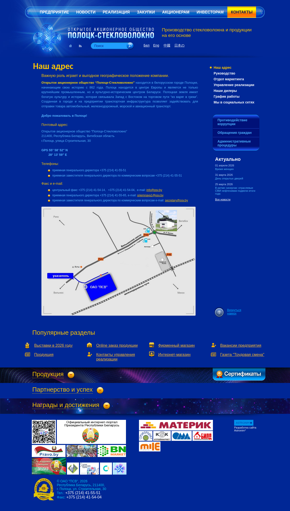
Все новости (223, 199)
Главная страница (70, 46)
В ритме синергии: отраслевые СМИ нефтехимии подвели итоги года (235, 190)
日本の (179, 45)
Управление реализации (234, 85)
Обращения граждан (235, 133)
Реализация (116, 12)
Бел (147, 45)
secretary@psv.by (176, 200)
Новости (85, 12)
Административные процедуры (234, 143)
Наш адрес (222, 67)
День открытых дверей (229, 178)
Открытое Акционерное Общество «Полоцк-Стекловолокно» (111, 33)
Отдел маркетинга (229, 79)
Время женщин (224, 169)
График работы (227, 96)
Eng (156, 45)
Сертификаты (239, 374)
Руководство (224, 73)
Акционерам (175, 12)
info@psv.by (154, 190)
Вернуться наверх (234, 311)
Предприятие (54, 12)
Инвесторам (210, 12)
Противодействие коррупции (232, 122)
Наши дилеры (225, 91)
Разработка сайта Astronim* (245, 429)
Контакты (242, 12)
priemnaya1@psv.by (150, 195)
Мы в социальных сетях (234, 102)
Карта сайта (80, 46)
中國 (167, 45)
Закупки (146, 12)
